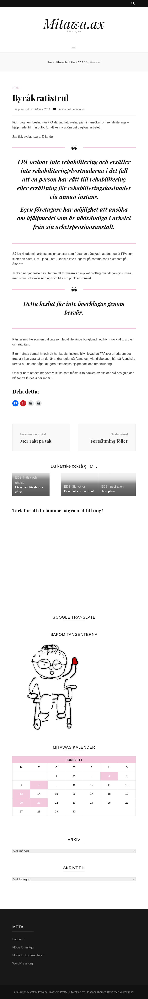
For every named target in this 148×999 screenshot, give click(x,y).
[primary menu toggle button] (74, 48)
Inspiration (116, 486)
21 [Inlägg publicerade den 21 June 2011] (38, 802)
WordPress (126, 992)
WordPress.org (22, 963)
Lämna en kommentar (71, 109)
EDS (15, 88)
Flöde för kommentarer (28, 955)
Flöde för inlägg (23, 947)
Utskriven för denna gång (29, 489)
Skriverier (78, 486)
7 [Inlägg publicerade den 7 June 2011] (39, 784)
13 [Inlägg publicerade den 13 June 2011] (21, 793)
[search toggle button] (133, 3)
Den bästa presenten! (79, 491)
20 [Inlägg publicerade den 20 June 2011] (21, 802)
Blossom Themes (96, 992)
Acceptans (108, 491)
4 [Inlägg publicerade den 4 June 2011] (109, 776)
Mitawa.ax (74, 23)
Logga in (18, 939)
